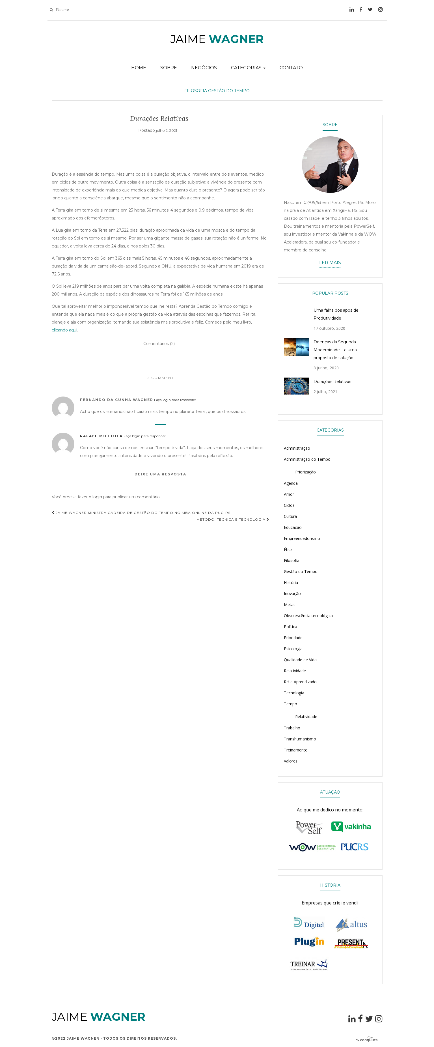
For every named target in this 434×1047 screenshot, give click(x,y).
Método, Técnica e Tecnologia (233, 519)
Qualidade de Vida (300, 659)
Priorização (305, 472)
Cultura (290, 516)
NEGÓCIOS (204, 67)
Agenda (291, 483)
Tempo (290, 703)
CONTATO (291, 67)
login (97, 496)
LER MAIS (330, 262)
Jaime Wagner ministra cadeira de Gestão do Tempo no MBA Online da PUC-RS (141, 512)
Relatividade (295, 670)
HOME (138, 67)
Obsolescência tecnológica (308, 615)
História (291, 582)
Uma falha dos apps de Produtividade (336, 314)
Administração (297, 448)
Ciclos (289, 505)
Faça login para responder (175, 400)
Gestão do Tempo (229, 90)
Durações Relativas (332, 381)
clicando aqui (64, 330)
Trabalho (292, 728)
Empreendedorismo (302, 538)
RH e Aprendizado (300, 681)
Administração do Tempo (307, 459)
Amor (289, 494)
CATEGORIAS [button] (248, 67)
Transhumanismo (300, 739)
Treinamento (296, 750)
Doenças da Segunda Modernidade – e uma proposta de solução (335, 349)
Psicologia (293, 648)
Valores (290, 761)
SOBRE (168, 67)
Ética (288, 549)
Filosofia (195, 90)
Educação (293, 527)
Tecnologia (294, 692)
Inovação (292, 593)
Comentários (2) (159, 343)
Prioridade (293, 637)
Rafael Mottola (101, 436)
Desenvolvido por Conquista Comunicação (369, 1040)
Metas (289, 604)
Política (290, 626)
